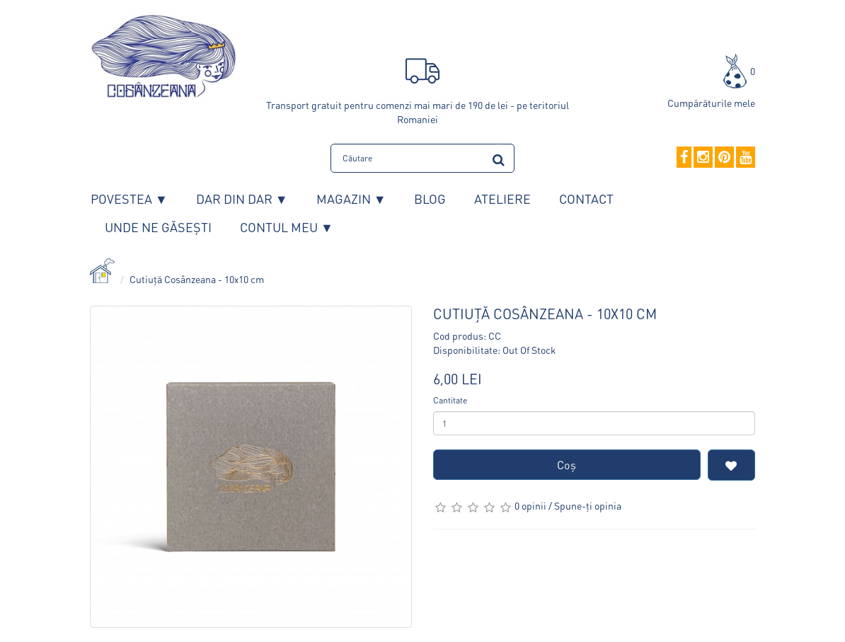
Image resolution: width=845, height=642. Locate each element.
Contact (586, 198)
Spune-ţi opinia (587, 505)
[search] (498, 157)
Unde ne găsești (158, 227)
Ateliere (502, 198)
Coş (566, 464)
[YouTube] (745, 157)
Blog (430, 198)
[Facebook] (684, 157)
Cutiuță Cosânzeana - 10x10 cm (197, 279)
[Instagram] (703, 157)
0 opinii (530, 505)
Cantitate (450, 400)
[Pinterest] (724, 157)
